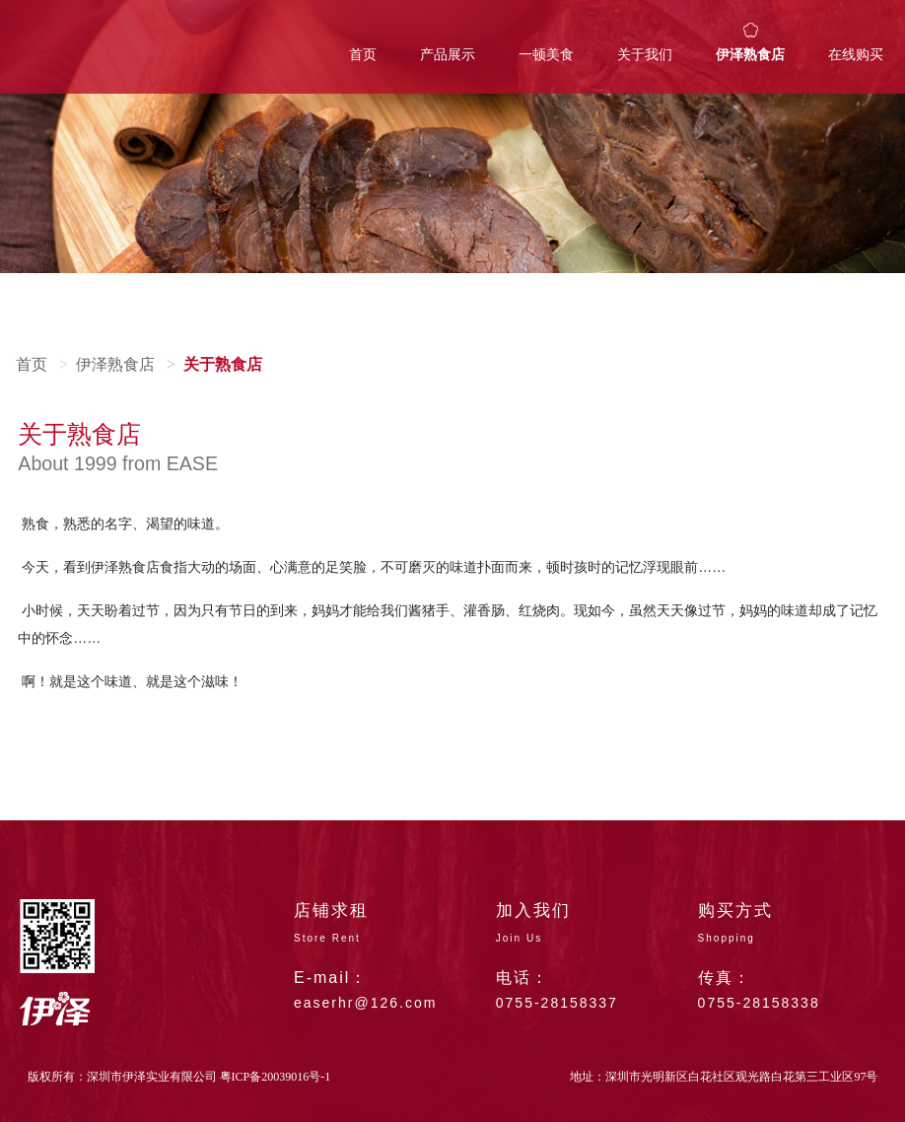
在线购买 (855, 54)
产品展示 (447, 54)
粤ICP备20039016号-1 (275, 1077)
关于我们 (644, 54)
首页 (363, 54)
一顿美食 (546, 54)
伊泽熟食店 (750, 54)
